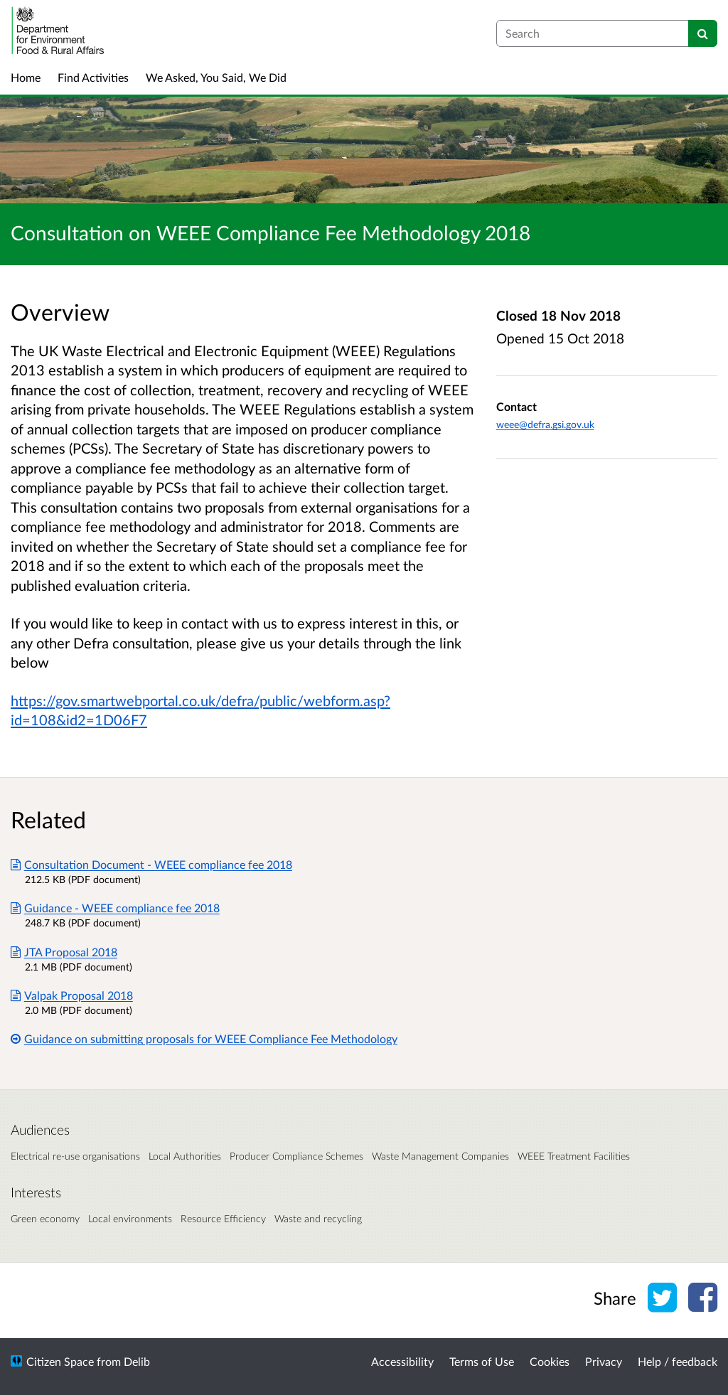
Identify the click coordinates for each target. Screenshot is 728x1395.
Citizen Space (60, 1361)
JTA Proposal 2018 (64, 951)
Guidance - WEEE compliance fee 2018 (115, 907)
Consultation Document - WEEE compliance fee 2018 (151, 864)
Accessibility (402, 1361)
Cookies (549, 1361)
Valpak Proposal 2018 (72, 995)
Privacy (603, 1361)
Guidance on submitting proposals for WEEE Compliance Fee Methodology (204, 1038)
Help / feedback (677, 1361)
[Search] (702, 33)
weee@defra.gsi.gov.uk (545, 424)
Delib (137, 1361)
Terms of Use (481, 1361)
